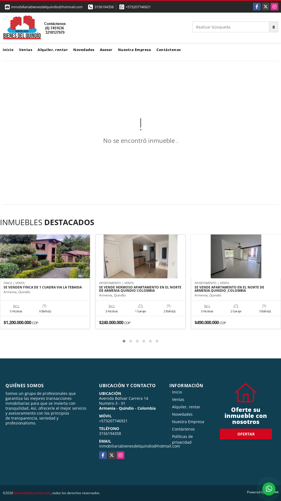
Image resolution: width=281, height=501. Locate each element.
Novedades (83, 49)
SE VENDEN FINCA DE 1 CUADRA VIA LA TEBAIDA (43, 287)
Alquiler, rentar (53, 49)
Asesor (106, 49)
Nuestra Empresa (134, 49)
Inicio (8, 49)
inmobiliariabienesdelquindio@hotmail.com (139, 446)
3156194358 (104, 6)
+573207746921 (138, 6)
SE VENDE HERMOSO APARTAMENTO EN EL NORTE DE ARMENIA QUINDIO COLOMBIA (140, 289)
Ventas (25, 49)
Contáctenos (168, 49)
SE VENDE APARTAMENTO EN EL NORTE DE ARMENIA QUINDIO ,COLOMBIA (229, 289)
